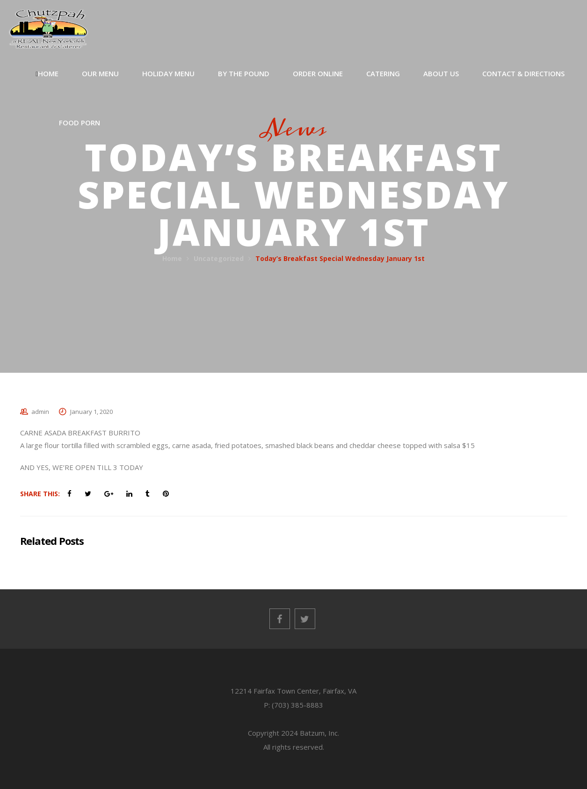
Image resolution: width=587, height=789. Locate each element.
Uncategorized (219, 258)
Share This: (40, 493)
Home (172, 258)
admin (40, 411)
